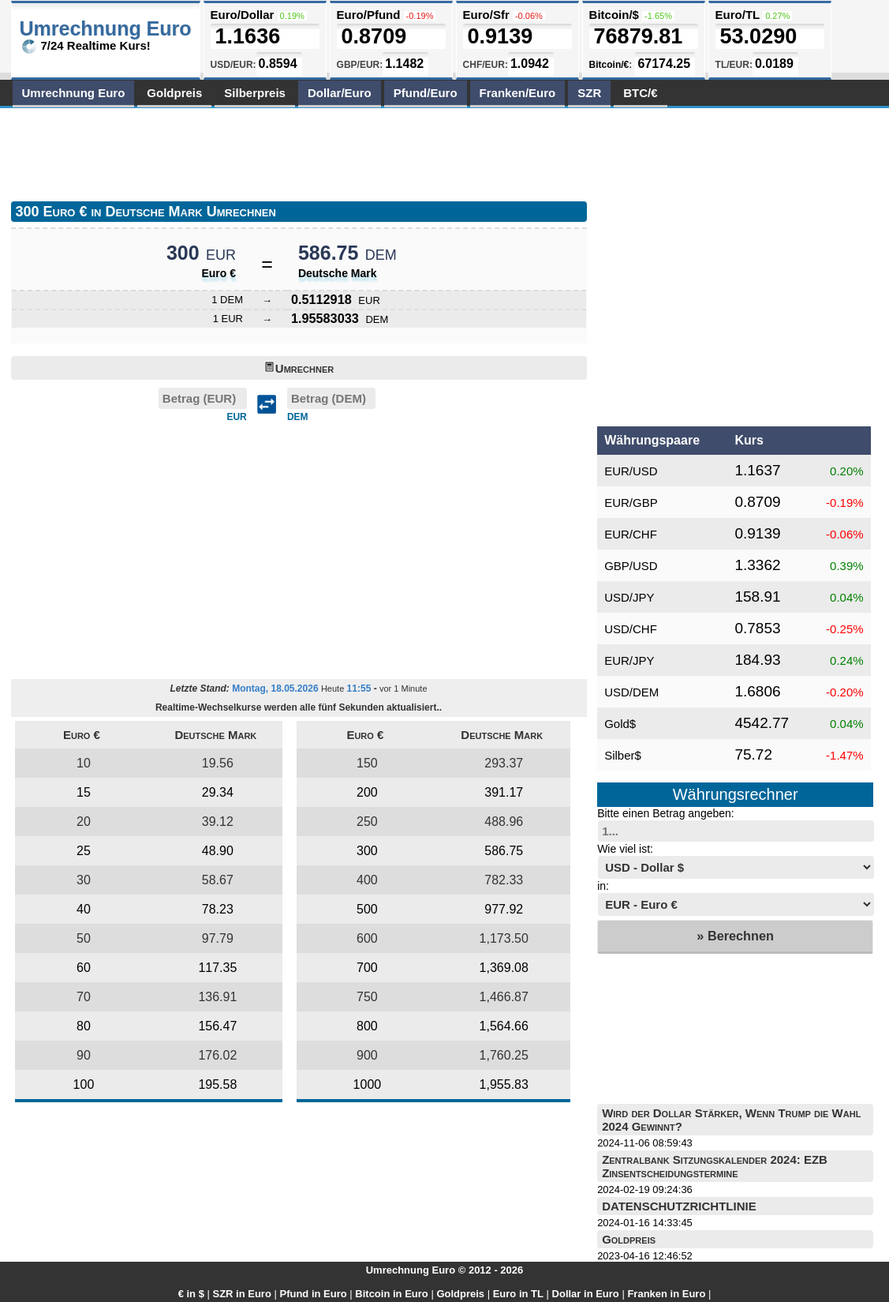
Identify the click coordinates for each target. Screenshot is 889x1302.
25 (84, 850)
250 (367, 821)
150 (367, 763)
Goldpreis (174, 92)
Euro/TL (737, 14)
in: (603, 886)
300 (367, 850)
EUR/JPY (629, 660)
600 (367, 938)
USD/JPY (629, 597)
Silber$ (622, 755)
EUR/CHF (630, 534)
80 (84, 1026)
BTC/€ (640, 92)
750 (367, 997)
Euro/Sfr (486, 14)
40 (84, 909)
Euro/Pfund (369, 14)
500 (367, 909)
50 (84, 938)
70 (84, 997)
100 (84, 1084)
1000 (367, 1084)
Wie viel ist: (625, 848)
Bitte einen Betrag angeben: (665, 813)
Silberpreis (255, 92)
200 (367, 792)
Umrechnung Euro (73, 92)
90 (84, 1055)
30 (84, 880)
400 (367, 880)
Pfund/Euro (426, 92)
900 (367, 1055)
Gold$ (620, 723)
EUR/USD (631, 471)
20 (84, 821)
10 (84, 763)
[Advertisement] (298, 151)
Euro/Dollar (243, 14)
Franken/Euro (518, 92)
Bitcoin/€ (609, 64)
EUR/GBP (631, 502)
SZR (589, 92)
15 (84, 792)
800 (367, 1026)
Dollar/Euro (340, 92)
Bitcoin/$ (614, 14)
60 (84, 967)
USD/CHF (630, 629)
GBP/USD (631, 565)
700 (367, 967)
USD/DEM (631, 692)
